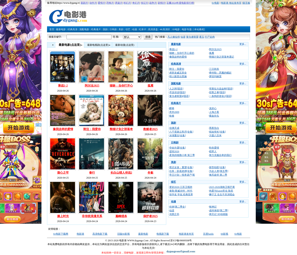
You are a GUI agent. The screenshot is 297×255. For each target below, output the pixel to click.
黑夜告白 (214, 128)
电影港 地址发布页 (231, 2)
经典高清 (73, 29)
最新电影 (61, 29)
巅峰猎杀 (121, 216)
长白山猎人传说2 (121, 172)
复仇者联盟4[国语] (179, 96)
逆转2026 (174, 151)
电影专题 (187, 29)
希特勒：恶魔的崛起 (220, 72)
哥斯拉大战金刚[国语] (221, 88)
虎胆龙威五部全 (178, 72)
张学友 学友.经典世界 (181, 194)
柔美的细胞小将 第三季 (182, 155)
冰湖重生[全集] (177, 135)
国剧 (105, 29)
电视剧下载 (162, 233)
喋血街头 (214, 115)
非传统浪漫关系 (92, 216)
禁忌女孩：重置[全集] (181, 167)
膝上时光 (63, 216)
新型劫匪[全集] (217, 167)
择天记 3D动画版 (218, 214)
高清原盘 (153, 29)
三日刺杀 (214, 69)
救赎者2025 (150, 129)
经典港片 (96, 29)
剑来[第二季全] (177, 206)
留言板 (246, 2)
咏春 (171, 115)
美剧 (121, 29)
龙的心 (213, 108)
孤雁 (150, 85)
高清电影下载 (99, 233)
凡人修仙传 (173, 36)
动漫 (134, 29)
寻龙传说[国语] (177, 92)
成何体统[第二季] (218, 210)
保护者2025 (150, 216)
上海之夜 (214, 112)
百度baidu (208, 233)
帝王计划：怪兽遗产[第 (182, 174)
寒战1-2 (63, 85)
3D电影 (176, 29)
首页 (51, 29)
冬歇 (150, 172)
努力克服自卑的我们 (220, 155)
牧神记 (213, 206)
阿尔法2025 (92, 85)
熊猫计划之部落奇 (121, 129)
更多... (242, 44)
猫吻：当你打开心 (121, 85)
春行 (92, 172)
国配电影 (84, 29)
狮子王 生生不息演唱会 (222, 194)
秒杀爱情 (214, 147)
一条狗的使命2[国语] (220, 96)
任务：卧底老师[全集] (181, 171)
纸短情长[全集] (217, 131)
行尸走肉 (210, 36)
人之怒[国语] (176, 88)
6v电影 (215, 2)
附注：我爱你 (92, 129)
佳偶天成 (174, 128)
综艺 (127, 29)
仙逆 (183, 36)
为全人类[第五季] (218, 171)
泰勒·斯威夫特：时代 (180, 190)
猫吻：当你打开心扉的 (181, 53)
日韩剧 (113, 29)
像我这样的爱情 (63, 129)
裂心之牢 (63, 172)
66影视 (224, 233)
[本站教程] (199, 29)
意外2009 (174, 112)
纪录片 (142, 29)
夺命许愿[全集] (177, 147)
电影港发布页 (186, 233)
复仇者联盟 (192, 36)
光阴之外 (174, 214)
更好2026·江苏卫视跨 (180, 187)
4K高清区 (165, 29)
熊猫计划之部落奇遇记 (221, 56)
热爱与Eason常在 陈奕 (221, 190)
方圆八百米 (215, 135)
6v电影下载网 (60, 233)
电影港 (80, 233)
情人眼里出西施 (178, 76)
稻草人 (213, 151)
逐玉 (201, 36)
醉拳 (171, 108)
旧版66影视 (123, 233)
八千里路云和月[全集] (181, 131)
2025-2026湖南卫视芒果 (222, 187)
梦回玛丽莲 (215, 76)
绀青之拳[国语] (217, 92)
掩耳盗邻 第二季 (218, 174)
